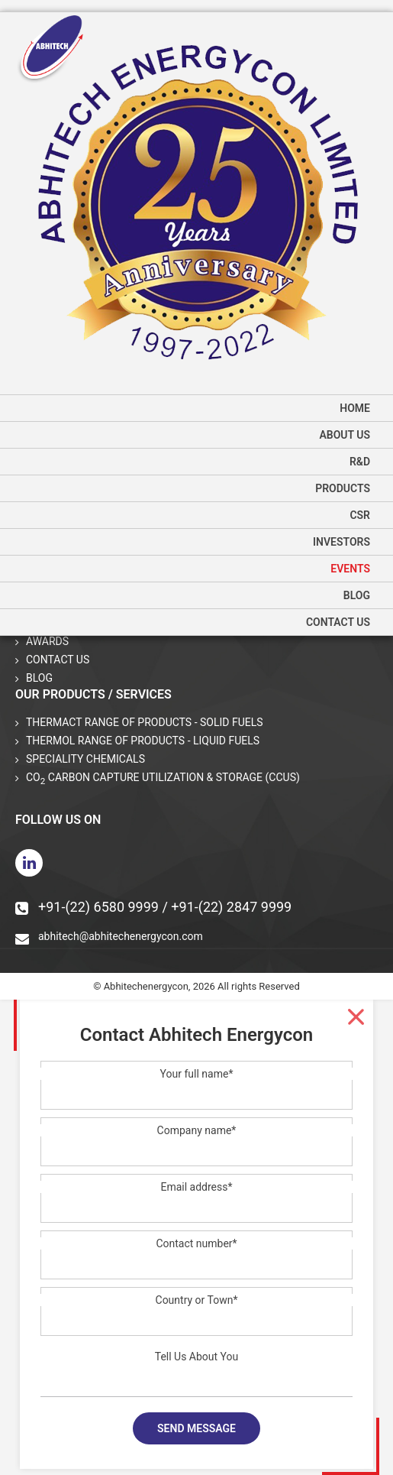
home (355, 408)
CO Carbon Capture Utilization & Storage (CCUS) (163, 778)
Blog (356, 595)
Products (342, 488)
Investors (341, 542)
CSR (360, 515)
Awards (47, 641)
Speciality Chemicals (85, 759)
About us (344, 435)
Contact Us (338, 622)
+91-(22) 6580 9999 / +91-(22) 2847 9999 (153, 907)
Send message (196, 1428)
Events (350, 568)
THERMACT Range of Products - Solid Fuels (144, 722)
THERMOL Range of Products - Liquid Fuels (142, 740)
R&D (360, 461)
